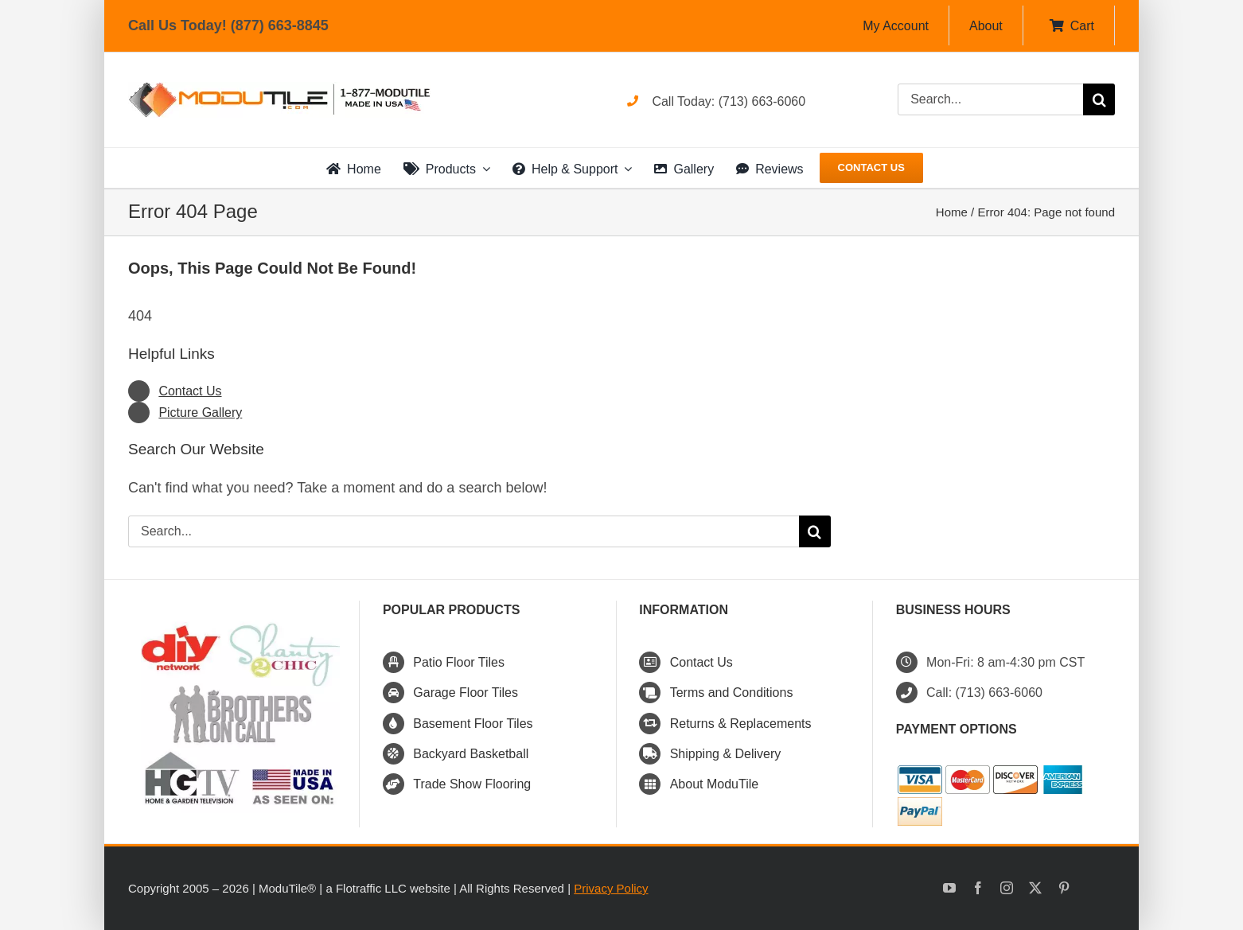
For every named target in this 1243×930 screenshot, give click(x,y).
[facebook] (978, 887)
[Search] (1099, 99)
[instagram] (1006, 887)
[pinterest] (1064, 887)
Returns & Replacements (741, 723)
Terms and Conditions (731, 692)
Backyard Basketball (470, 754)
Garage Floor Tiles (465, 692)
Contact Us (189, 391)
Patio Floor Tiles (459, 662)
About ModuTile (714, 784)
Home (952, 212)
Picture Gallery (200, 412)
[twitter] (1035, 887)
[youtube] (949, 887)
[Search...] (990, 99)
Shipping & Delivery (725, 754)
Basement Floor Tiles (472, 723)
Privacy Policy (611, 888)
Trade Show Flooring (472, 784)
